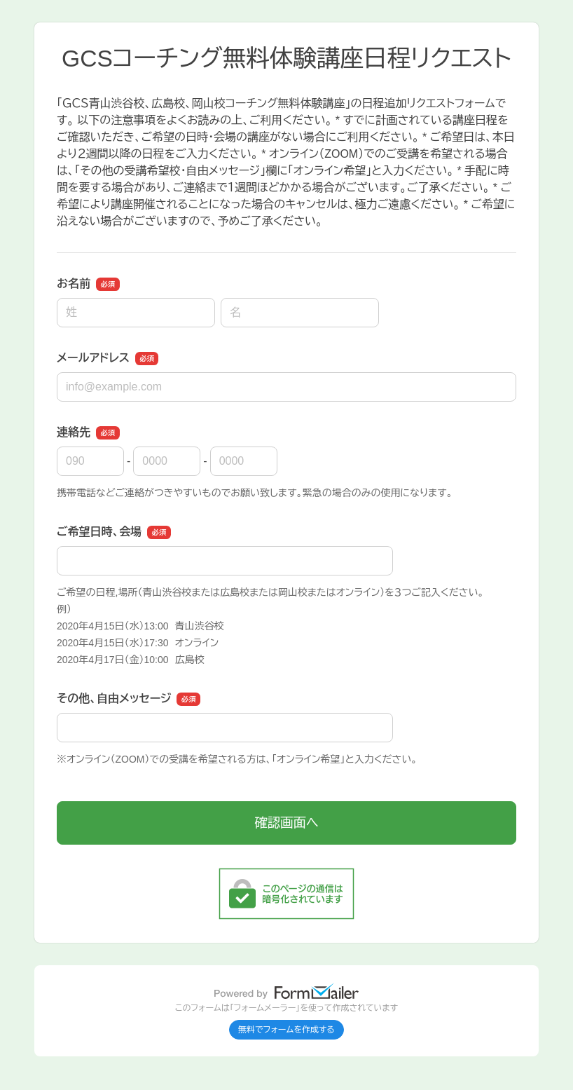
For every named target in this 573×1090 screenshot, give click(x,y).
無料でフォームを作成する (286, 1030)
